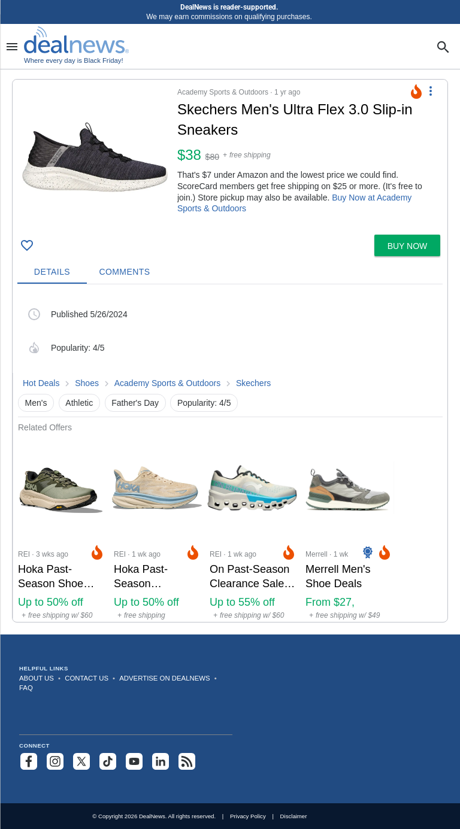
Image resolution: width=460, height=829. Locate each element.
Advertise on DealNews (164, 678)
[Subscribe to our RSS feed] (186, 761)
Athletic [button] (79, 403)
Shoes (87, 383)
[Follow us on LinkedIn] (160, 761)
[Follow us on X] (81, 761)
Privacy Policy (248, 816)
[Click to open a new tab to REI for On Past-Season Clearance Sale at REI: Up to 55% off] (253, 527)
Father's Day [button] (135, 403)
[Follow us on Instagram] (55, 761)
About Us (36, 678)
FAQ (26, 687)
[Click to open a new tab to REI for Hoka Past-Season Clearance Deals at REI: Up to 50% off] (157, 527)
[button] (230, 155)
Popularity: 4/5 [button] (204, 403)
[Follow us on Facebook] (28, 761)
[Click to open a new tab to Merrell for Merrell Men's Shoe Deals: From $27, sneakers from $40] (349, 527)
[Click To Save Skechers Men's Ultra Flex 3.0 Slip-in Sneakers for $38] (27, 245)
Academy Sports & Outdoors (167, 383)
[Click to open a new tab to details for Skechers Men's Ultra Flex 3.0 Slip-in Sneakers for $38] (95, 157)
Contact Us (86, 678)
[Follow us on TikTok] (107, 761)
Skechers (253, 383)
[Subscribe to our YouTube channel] (134, 761)
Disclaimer (293, 816)
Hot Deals (41, 383)
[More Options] (430, 90)
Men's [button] (36, 403)
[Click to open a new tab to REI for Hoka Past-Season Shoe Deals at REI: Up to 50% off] (61, 527)
